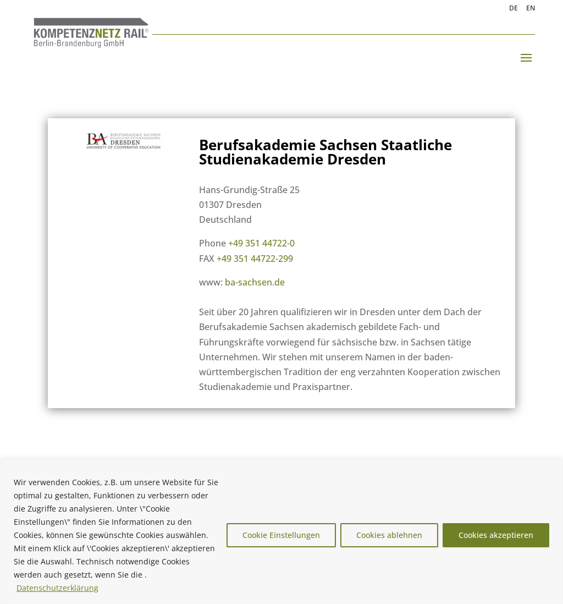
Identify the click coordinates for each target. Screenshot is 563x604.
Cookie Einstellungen (281, 535)
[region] (281, 531)
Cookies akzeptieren (496, 535)
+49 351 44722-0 (261, 243)
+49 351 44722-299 (255, 258)
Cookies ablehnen (389, 535)
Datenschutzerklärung (57, 588)
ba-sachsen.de (255, 282)
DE (513, 9)
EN (530, 9)
